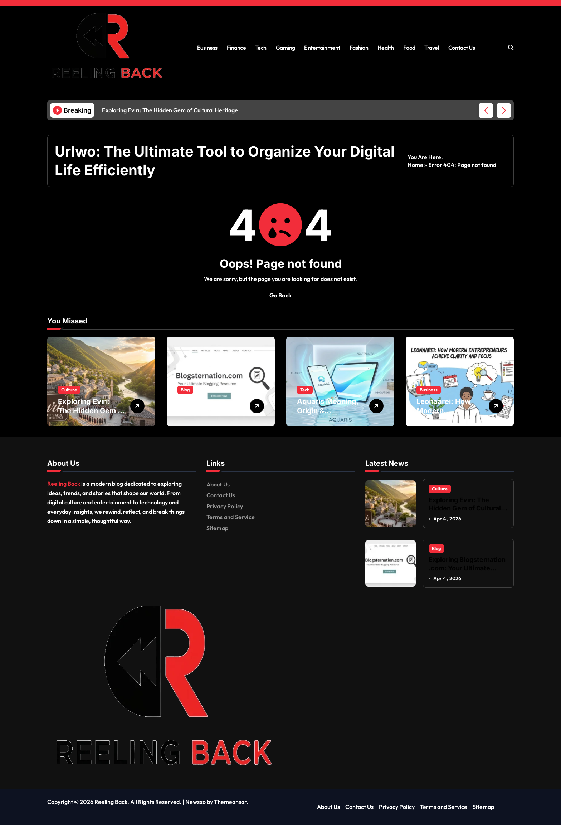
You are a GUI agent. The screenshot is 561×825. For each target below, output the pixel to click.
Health (385, 47)
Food (409, 47)
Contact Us (461, 47)
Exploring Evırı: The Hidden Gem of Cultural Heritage (91, 410)
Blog (185, 389)
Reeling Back (63, 483)
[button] (504, 110)
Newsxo (195, 802)
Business (207, 47)
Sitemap (217, 528)
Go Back (280, 295)
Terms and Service (230, 516)
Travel (431, 47)
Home (415, 164)
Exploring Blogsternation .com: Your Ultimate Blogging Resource (467, 568)
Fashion (359, 47)
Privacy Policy (224, 506)
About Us (218, 484)
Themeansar (230, 802)
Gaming (285, 47)
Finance (236, 47)
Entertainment (322, 47)
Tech (261, 47)
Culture (69, 389)
